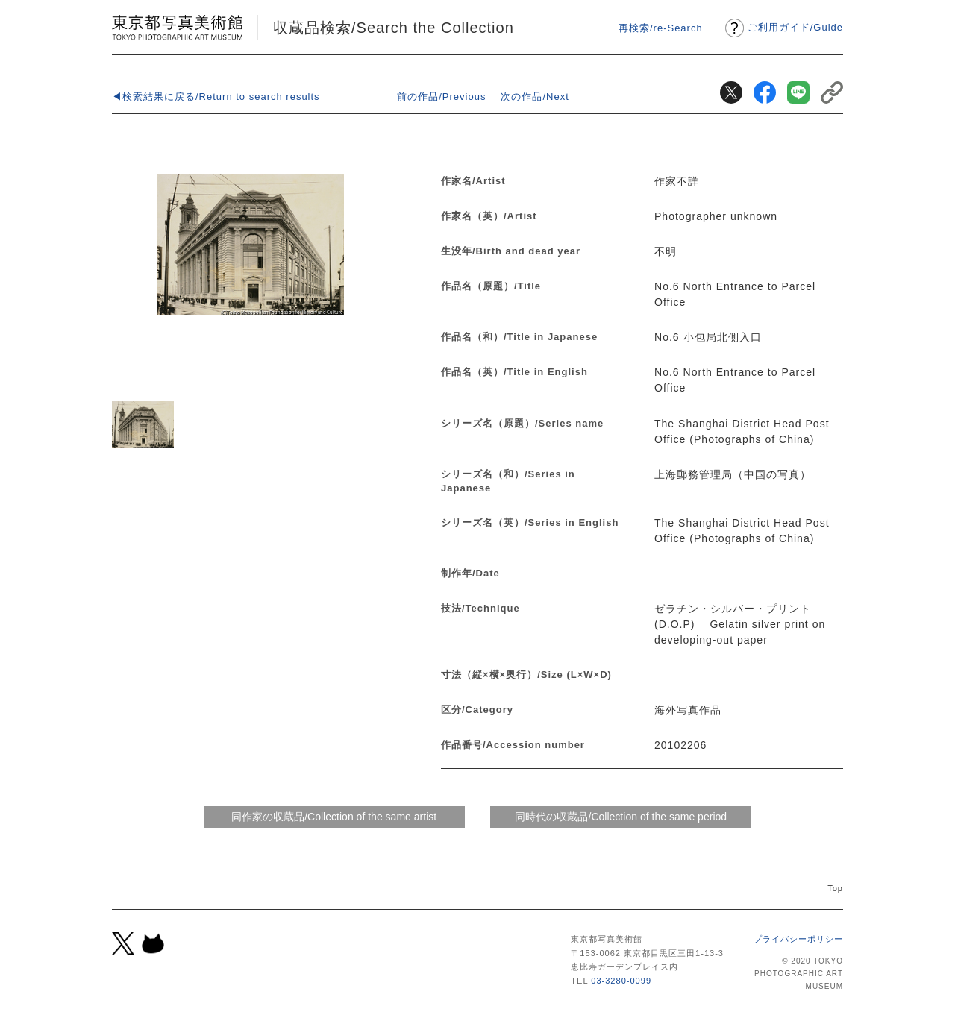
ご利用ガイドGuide (795, 27)
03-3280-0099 (621, 980)
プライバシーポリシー (798, 938)
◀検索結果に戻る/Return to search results (216, 96)
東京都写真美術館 (177, 27)
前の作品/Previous (441, 96)
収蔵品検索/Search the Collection (393, 27)
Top (835, 888)
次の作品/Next (535, 96)
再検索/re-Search (661, 28)
